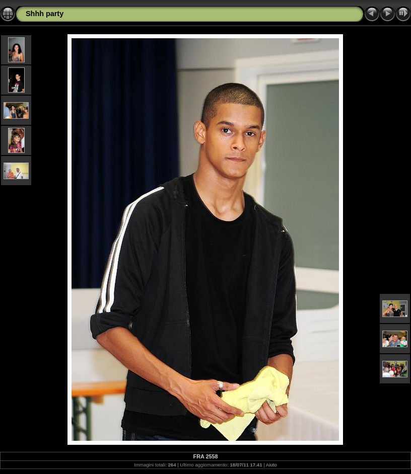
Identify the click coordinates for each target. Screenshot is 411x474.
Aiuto (271, 464)
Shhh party (44, 14)
